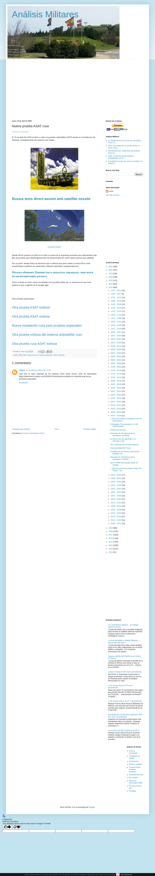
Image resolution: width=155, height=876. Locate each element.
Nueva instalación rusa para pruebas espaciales (47, 325)
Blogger (92, 807)
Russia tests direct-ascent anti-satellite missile (51, 199)
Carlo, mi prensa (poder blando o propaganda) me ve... (121, 157)
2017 (111, 535)
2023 (111, 277)
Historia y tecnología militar (136, 782)
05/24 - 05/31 (116, 398)
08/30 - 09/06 (116, 349)
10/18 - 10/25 (116, 325)
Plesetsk (61, 355)
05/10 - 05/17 (116, 405)
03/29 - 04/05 (116, 482)
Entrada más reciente (21, 429)
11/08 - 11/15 (116, 315)
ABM (20, 355)
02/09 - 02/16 (116, 506)
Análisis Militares (45, 14)
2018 (111, 531)
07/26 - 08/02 (116, 367)
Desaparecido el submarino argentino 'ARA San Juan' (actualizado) (125, 716)
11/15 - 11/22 (116, 311)
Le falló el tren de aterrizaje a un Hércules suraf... (123, 440)
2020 (111, 287)
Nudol (55, 355)
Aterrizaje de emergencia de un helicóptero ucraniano (122, 434)
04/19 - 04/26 (116, 416)
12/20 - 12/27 (116, 294)
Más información (126, 874)
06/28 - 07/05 (116, 381)
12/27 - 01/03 (116, 290)
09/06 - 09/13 (116, 346)
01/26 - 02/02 (116, 513)
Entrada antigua (89, 429)
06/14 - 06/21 (116, 388)
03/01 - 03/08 (116, 496)
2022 (111, 281)
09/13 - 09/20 (116, 343)
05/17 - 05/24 (116, 402)
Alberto (22, 370)
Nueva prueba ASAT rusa (120, 448)
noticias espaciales (45, 355)
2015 (111, 542)
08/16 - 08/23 (116, 356)
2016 (111, 538)
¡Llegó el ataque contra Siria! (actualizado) (125, 672)
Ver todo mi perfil (112, 195)
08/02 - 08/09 (116, 363)
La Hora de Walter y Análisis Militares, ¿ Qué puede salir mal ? (124, 641)
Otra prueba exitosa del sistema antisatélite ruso (47, 334)
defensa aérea (33, 355)
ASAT (25, 355)
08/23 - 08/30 (116, 353)
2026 (111, 267)
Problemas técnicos (118, 430)
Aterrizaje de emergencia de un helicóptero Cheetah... (122, 458)
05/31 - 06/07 (116, 395)
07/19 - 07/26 (116, 370)
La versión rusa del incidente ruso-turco (123, 730)
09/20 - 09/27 (116, 339)
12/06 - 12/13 (116, 301)
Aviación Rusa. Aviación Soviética (135, 769)
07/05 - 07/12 (116, 377)
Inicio (57, 429)
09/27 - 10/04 (116, 336)
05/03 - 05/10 (116, 409)
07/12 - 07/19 (116, 374)
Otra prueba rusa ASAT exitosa (34, 343)
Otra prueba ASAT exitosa (31, 307)
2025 (111, 270)
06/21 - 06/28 (116, 384)
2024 (111, 274)
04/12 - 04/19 (116, 475)
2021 (111, 284)
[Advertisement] (28, 87)
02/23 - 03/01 (116, 499)
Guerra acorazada (133, 752)
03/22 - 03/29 (116, 485)
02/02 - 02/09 (116, 510)
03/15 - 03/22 (116, 489)
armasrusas (133, 761)
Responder (23, 383)
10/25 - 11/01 (116, 322)
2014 (111, 545)
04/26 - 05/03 (116, 412)
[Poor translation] (17, 827)
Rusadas (132, 791)
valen (111, 191)
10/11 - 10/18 (116, 329)
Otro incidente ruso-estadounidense (124, 445)
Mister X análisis (135, 764)
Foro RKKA (133, 778)
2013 (111, 549)
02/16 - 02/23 (116, 503)
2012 (111, 552)
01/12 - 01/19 (116, 520)
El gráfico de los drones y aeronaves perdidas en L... (124, 453)
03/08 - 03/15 (116, 492)
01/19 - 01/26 (116, 516)
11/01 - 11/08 (116, 318)
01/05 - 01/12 (116, 523)
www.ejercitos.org (136, 775)
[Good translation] (7, 827)
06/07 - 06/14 (116, 391)
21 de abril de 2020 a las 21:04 (38, 370)
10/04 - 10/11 (116, 332)
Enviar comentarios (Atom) (33, 433)
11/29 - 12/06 (116, 304)
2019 (111, 528)
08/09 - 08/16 (116, 360)
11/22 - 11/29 (116, 308)
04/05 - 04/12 (116, 478)
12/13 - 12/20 (116, 297)
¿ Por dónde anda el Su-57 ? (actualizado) (125, 701)
